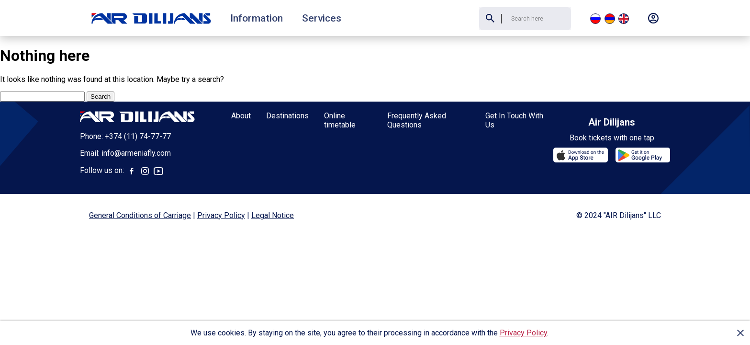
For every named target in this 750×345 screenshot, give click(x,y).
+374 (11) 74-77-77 (138, 136)
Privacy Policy (523, 332)
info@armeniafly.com (136, 153)
